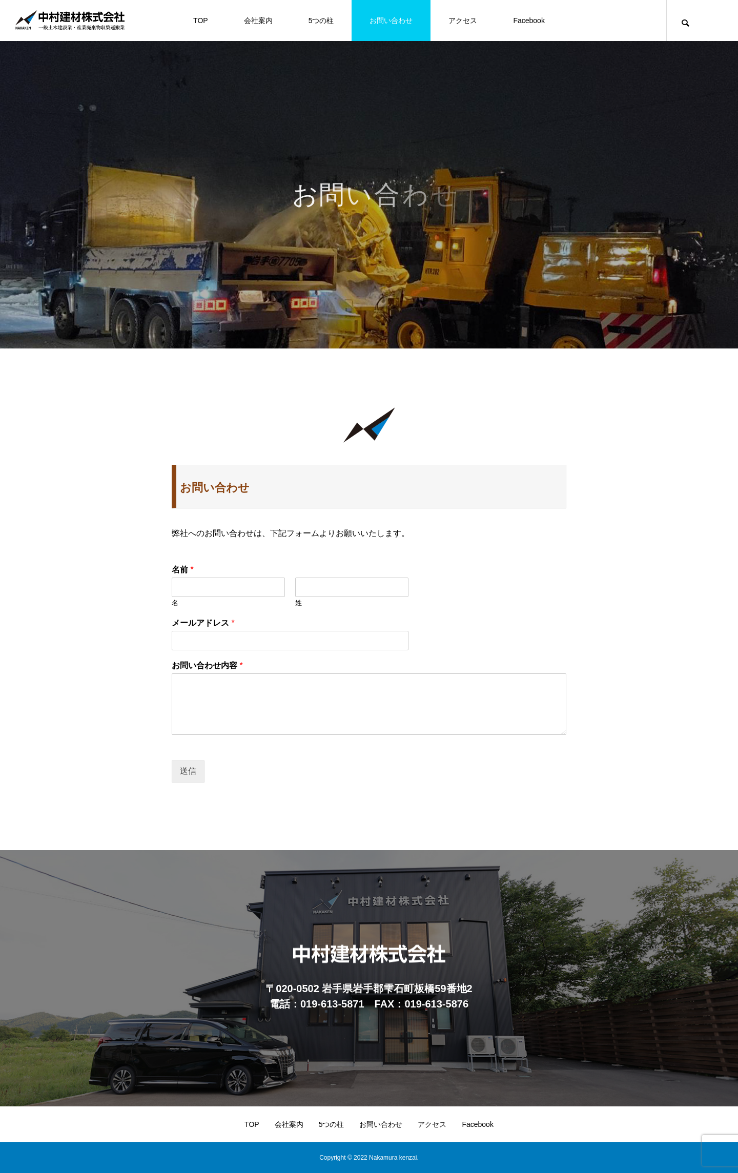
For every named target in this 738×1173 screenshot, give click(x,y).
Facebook (528, 20)
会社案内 (258, 20)
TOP (200, 20)
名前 (183, 569)
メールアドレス (203, 623)
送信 (188, 771)
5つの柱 (321, 20)
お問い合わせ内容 (207, 665)
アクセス (462, 20)
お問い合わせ (391, 20)
